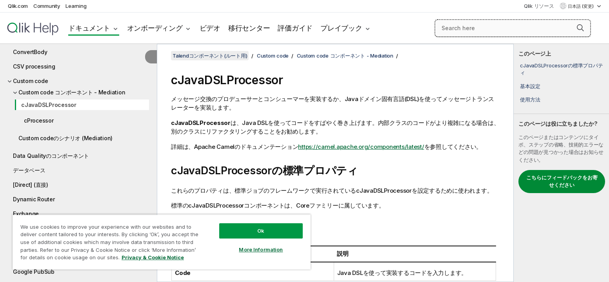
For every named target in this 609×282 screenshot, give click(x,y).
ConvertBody (30, 52)
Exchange (26, 213)
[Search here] (512, 28)
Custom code (30, 81)
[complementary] (561, 163)
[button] (580, 28)
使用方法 (530, 99)
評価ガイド (295, 28)
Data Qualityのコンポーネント (51, 155)
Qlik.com (18, 6)
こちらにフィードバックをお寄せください (562, 181)
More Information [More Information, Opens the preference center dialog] (261, 249)
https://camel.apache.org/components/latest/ (361, 146)
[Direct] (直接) (30, 184)
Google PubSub (34, 271)
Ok (260, 231)
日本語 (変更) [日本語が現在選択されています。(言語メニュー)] (581, 6)
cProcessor (39, 120)
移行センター (249, 28)
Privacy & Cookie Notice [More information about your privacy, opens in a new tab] (153, 257)
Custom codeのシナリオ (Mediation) (65, 138)
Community (46, 6)
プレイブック (341, 28)
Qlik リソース (539, 6)
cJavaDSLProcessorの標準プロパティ (561, 69)
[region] (162, 241)
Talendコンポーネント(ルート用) (210, 55)
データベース (29, 170)
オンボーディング (155, 28)
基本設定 (530, 86)
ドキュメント (89, 28)
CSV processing (34, 66)
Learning (75, 6)
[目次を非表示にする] (151, 56)
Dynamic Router (34, 199)
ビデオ (210, 28)
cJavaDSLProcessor (48, 104)
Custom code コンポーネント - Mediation (71, 92)
